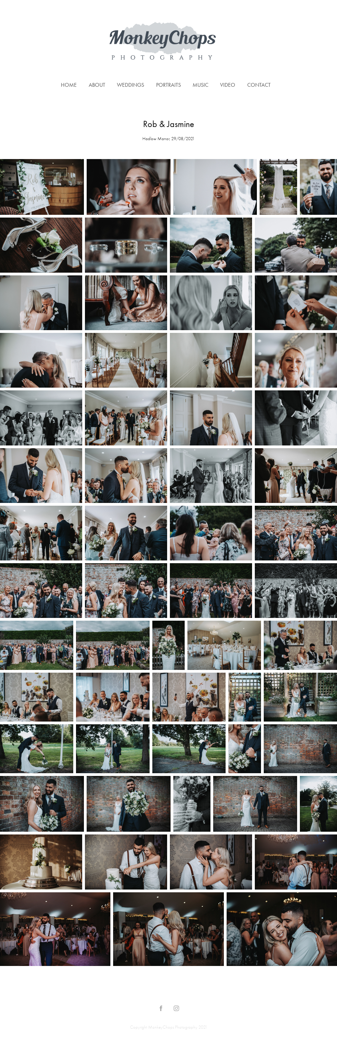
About (97, 85)
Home (69, 85)
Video (227, 85)
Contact (259, 85)
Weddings (130, 85)
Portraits (168, 85)
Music (200, 85)
